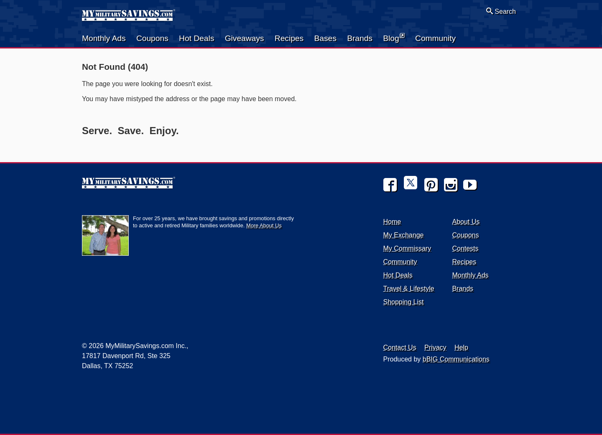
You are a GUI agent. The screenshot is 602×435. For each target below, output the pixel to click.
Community (435, 38)
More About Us (264, 225)
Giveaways (244, 38)
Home (392, 221)
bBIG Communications (456, 359)
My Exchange (403, 235)
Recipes (289, 38)
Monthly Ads (104, 38)
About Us (466, 221)
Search (501, 11)
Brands (359, 38)
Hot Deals (196, 38)
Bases (325, 38)
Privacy (435, 347)
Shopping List (403, 301)
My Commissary (407, 248)
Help (461, 347)
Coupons (152, 38)
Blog (393, 38)
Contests (465, 248)
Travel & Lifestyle (408, 288)
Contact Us (399, 347)
